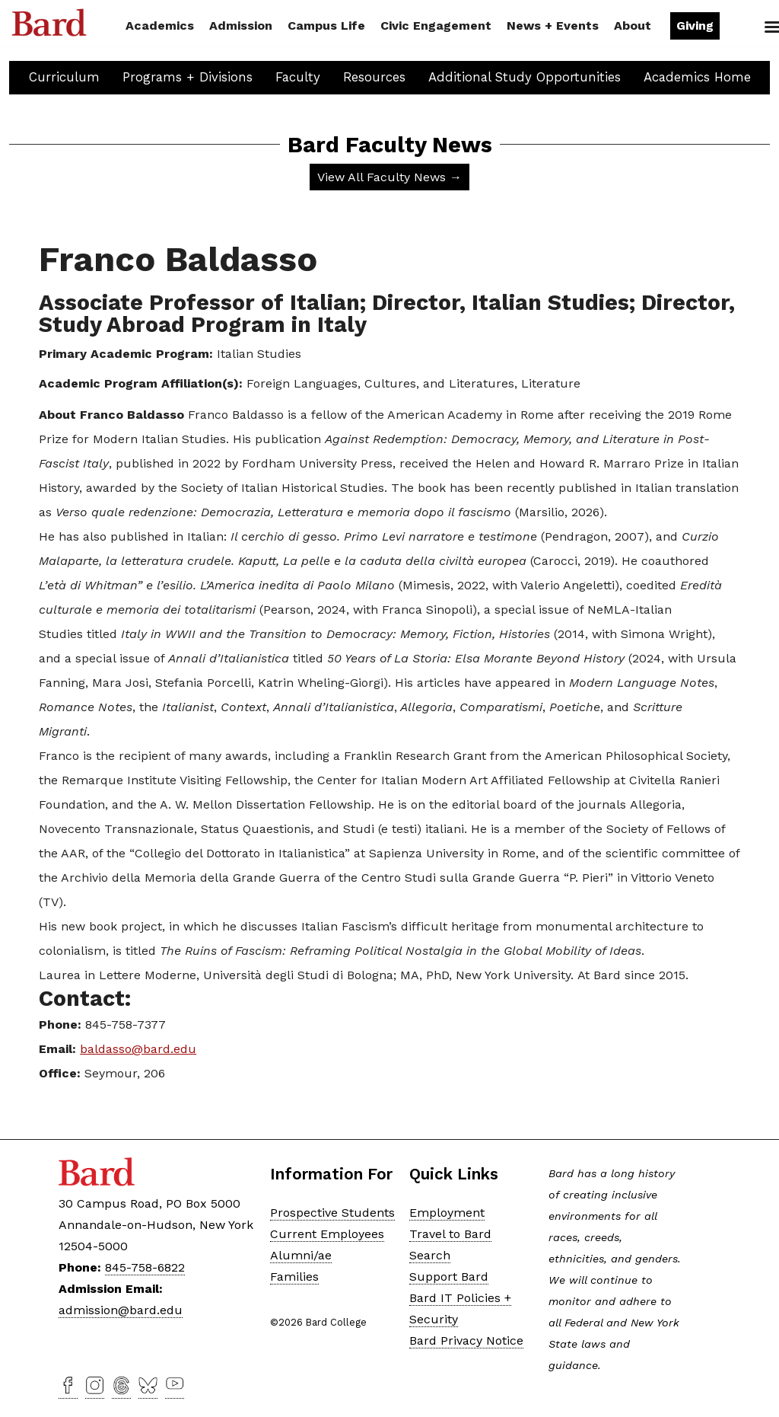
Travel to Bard (450, 1234)
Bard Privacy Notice (466, 1340)
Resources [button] (374, 77)
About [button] (632, 25)
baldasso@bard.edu (138, 1049)
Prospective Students (332, 1212)
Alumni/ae (301, 1255)
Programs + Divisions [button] (187, 77)
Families (294, 1276)
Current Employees (327, 1234)
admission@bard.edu (121, 1310)
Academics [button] (160, 25)
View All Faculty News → (389, 177)
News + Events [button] (553, 25)
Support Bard (448, 1276)
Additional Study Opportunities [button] (524, 77)
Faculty (297, 77)
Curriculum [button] (64, 77)
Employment (447, 1212)
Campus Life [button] (326, 25)
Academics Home (697, 77)
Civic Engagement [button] (435, 25)
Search (746, 27)
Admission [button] (240, 25)
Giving (695, 25)
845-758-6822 (145, 1267)
